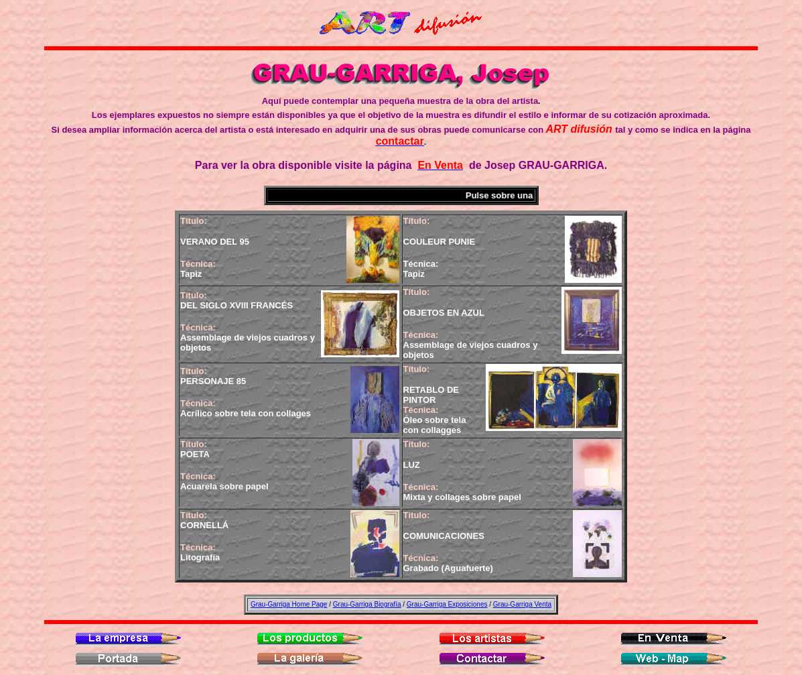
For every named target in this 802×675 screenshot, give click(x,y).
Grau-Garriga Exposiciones (447, 604)
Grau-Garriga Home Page (289, 604)
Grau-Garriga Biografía (367, 604)
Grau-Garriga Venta (522, 604)
